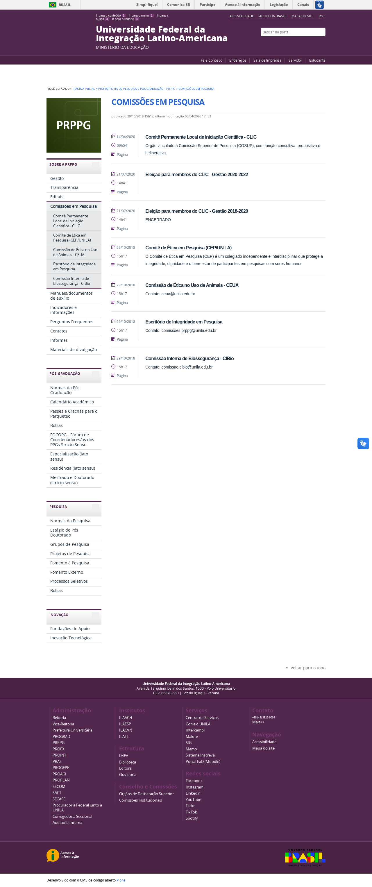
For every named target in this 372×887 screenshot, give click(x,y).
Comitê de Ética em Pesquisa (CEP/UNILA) (188, 247)
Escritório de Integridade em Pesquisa (183, 321)
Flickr (315, 43)
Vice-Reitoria (63, 724)
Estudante (317, 60)
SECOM (59, 786)
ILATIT (124, 736)
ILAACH (125, 717)
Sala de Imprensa (267, 60)
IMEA (123, 755)
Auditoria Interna (67, 822)
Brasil (65, 4)
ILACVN (125, 730)
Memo (191, 749)
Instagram (323, 43)
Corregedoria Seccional (72, 816)
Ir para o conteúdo (111, 15)
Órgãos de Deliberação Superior (146, 793)
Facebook (308, 43)
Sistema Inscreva (200, 755)
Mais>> (258, 722)
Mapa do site (302, 16)
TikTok (191, 812)
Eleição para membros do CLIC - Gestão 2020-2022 (196, 174)
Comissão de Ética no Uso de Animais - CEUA (191, 285)
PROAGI (59, 774)
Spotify (192, 818)
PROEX (59, 749)
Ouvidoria (127, 774)
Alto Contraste (272, 16)
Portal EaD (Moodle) (203, 761)
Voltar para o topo (308, 667)
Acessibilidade (264, 741)
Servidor (295, 60)
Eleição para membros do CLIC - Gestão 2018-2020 (196, 211)
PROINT (59, 755)
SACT (57, 792)
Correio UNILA (198, 724)
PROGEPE (61, 767)
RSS (321, 16)
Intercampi (195, 730)
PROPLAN (61, 780)
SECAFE (59, 799)
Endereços (237, 60)
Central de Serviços (202, 717)
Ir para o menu (141, 15)
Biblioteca (127, 762)
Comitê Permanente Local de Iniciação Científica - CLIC (201, 137)
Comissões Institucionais (140, 800)
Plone (121, 880)
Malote (192, 736)
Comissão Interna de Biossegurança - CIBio (189, 358)
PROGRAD (61, 736)
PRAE (57, 761)
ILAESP (125, 724)
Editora (125, 768)
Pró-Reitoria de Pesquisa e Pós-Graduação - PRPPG (136, 89)
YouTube (301, 43)
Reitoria (59, 717)
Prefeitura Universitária (72, 730)
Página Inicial (84, 89)
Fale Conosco (211, 60)
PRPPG (59, 742)
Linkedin (193, 793)
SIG (189, 742)
